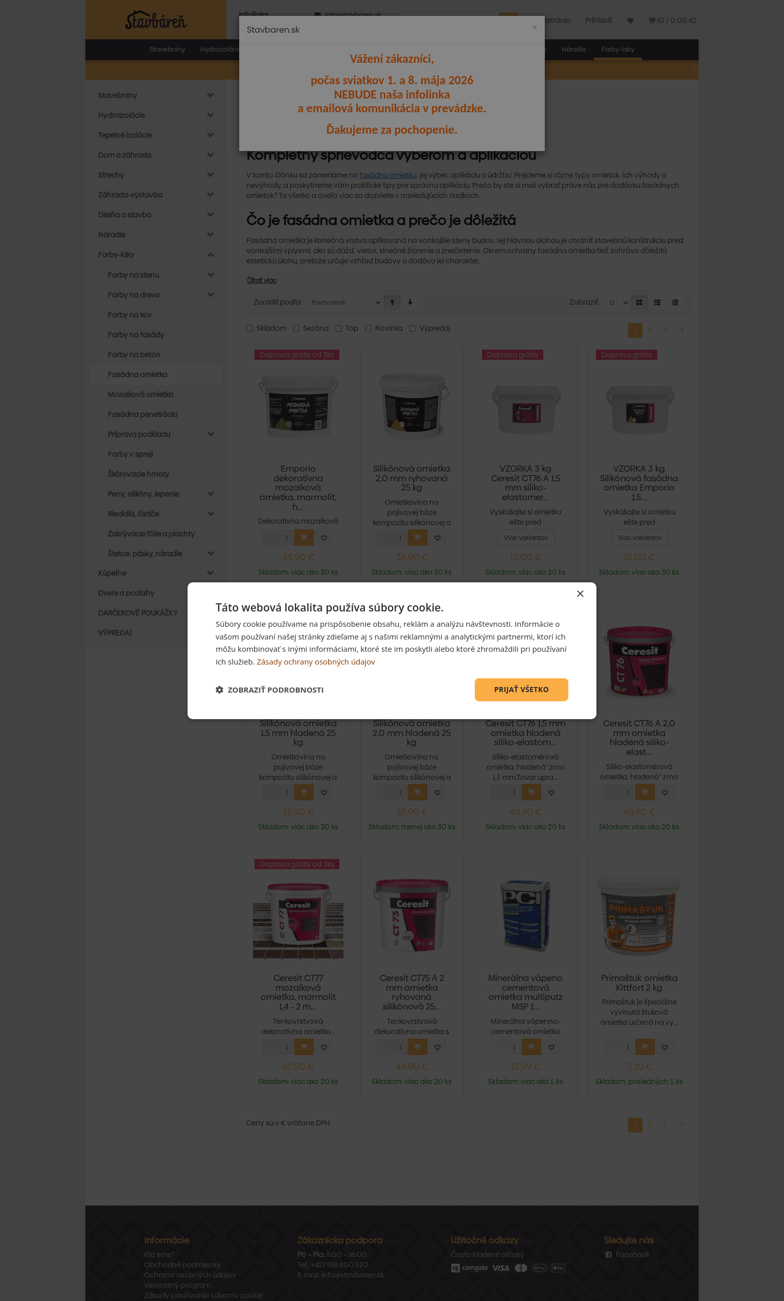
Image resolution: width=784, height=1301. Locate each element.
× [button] (580, 594)
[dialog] (392, 650)
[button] (270, 689)
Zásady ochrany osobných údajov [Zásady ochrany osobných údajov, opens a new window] (316, 661)
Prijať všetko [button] (521, 689)
